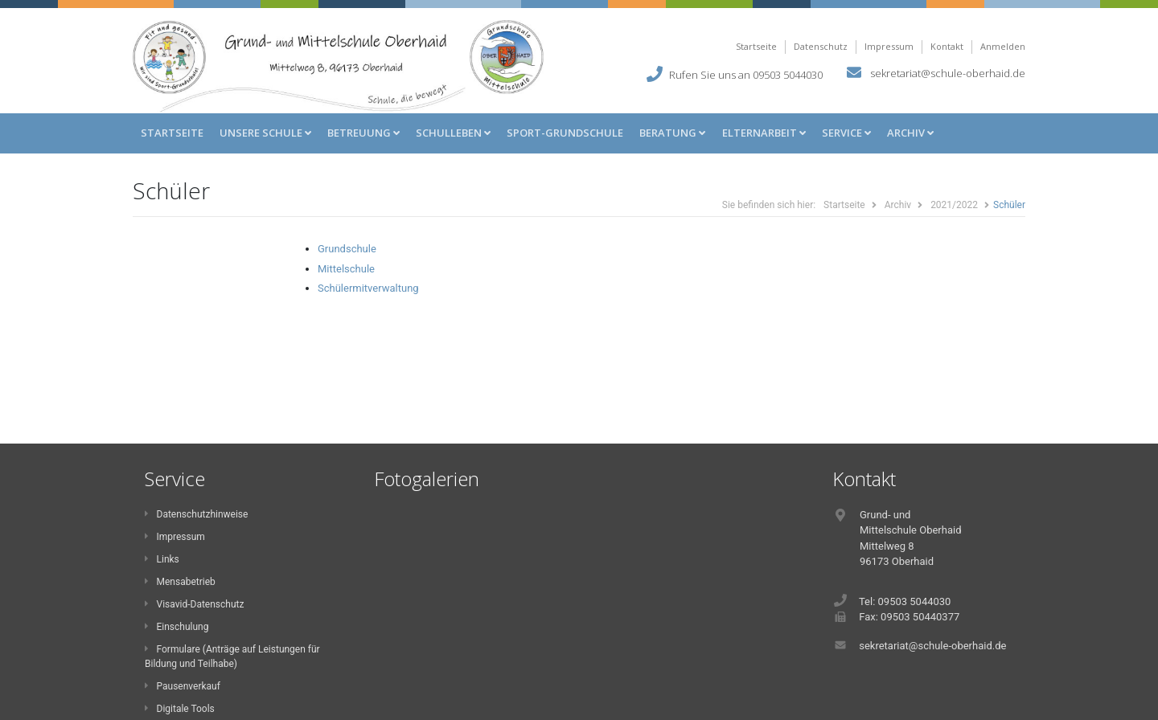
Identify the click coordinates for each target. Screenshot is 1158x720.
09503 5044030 (788, 74)
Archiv (898, 205)
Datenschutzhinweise (196, 514)
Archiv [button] (910, 132)
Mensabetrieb (180, 581)
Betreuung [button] (363, 132)
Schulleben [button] (453, 132)
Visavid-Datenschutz (194, 604)
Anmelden (1002, 46)
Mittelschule (346, 269)
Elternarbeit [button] (764, 132)
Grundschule (347, 249)
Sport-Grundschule (565, 132)
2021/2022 (954, 205)
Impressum (889, 46)
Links (162, 559)
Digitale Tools (180, 708)
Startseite (756, 46)
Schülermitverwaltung (368, 288)
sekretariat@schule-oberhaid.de (947, 72)
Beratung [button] (672, 132)
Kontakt (946, 46)
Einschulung (176, 626)
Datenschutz (821, 46)
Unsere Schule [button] (265, 132)
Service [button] (846, 132)
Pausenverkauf (182, 686)
